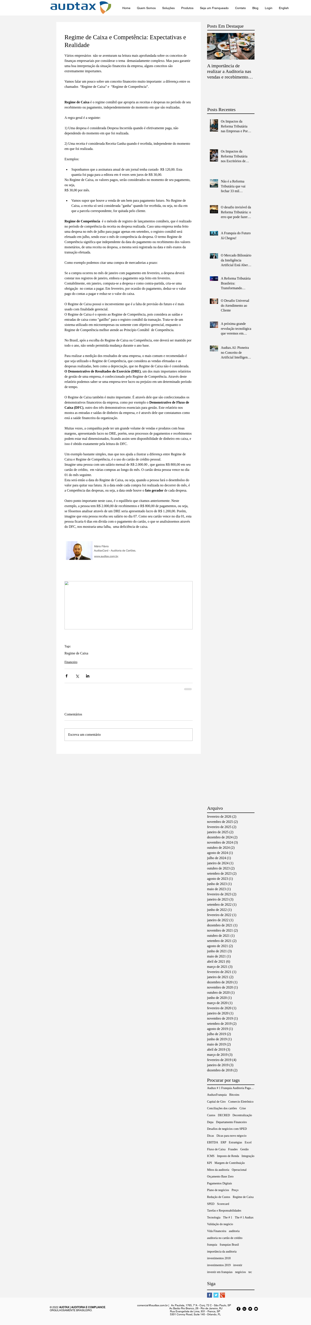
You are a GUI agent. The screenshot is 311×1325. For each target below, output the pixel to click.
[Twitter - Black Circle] (250, 1309)
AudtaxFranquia (217, 1094)
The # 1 (227, 1217)
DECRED (224, 1115)
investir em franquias (219, 1272)
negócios (240, 1272)
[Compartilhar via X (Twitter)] (77, 676)
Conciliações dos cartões (222, 1108)
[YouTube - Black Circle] (256, 1309)
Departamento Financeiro (231, 1122)
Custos (211, 1115)
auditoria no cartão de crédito (224, 1238)
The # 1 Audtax (244, 1217)
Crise (242, 1108)
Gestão (244, 1149)
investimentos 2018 (219, 1258)
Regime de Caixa (76, 653)
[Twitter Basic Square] (216, 1295)
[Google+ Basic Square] (222, 1295)
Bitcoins (234, 1094)
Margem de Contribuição (230, 1163)
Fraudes (233, 1149)
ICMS (210, 1156)
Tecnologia (213, 1217)
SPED (210, 1204)
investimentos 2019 (219, 1265)
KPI (209, 1163)
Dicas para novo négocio (232, 1135)
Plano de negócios (218, 1190)
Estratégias (235, 1142)
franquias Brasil (229, 1244)
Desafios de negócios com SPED (227, 1128)
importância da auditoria (222, 1251)
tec (250, 1272)
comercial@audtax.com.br (152, 1305)
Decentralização (242, 1115)
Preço (235, 1190)
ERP (223, 1142)
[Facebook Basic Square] (209, 1295)
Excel (248, 1142)
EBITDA (212, 1142)
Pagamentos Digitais (219, 1183)
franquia (212, 1244)
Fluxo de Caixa (216, 1149)
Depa (210, 1122)
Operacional (239, 1169)
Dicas (210, 1135)
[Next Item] (248, 46)
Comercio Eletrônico (240, 1101)
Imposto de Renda (228, 1156)
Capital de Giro (216, 1101)
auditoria (234, 1231)
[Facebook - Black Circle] (238, 1309)
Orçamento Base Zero (220, 1176)
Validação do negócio (220, 1224)
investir (237, 1265)
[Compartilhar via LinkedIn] (88, 676)
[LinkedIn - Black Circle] (244, 1309)
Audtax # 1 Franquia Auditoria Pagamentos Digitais (230, 1088)
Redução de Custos (218, 1197)
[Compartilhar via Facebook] (66, 676)
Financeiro (70, 662)
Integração (248, 1156)
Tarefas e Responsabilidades (224, 1210)
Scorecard (223, 1204)
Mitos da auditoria (218, 1169)
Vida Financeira (216, 1231)
